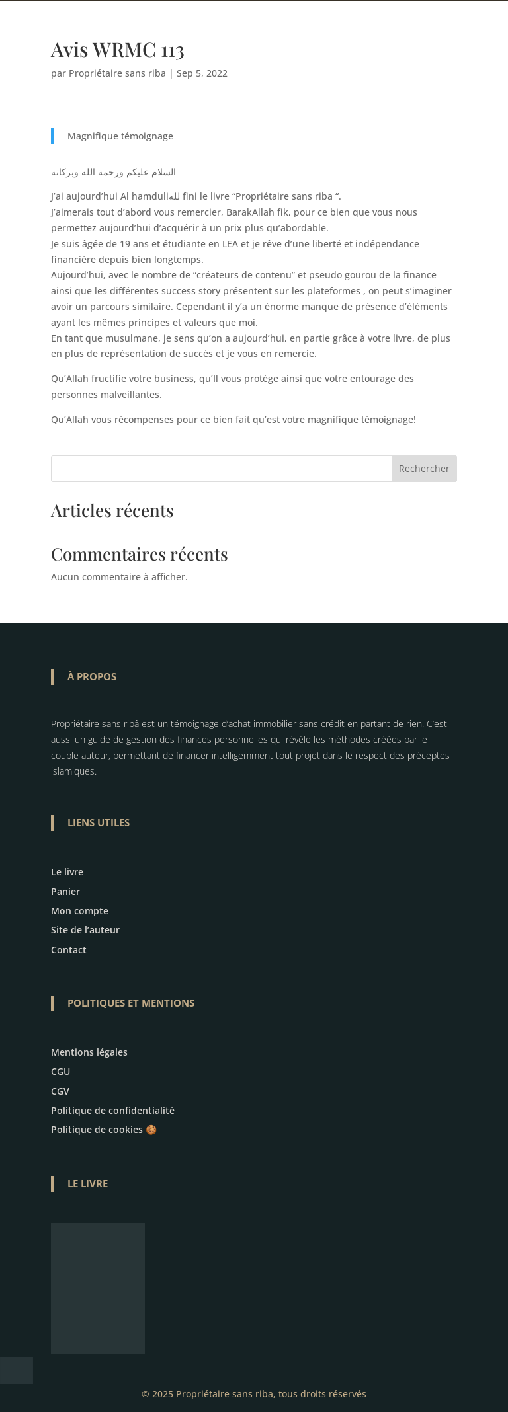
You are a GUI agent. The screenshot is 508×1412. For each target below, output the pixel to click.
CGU (60, 1071)
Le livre (67, 871)
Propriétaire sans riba (117, 73)
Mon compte (79, 910)
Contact (69, 949)
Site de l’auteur (85, 929)
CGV (60, 1091)
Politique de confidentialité (113, 1110)
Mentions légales (89, 1052)
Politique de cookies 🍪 (104, 1129)
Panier (65, 891)
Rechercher (424, 468)
